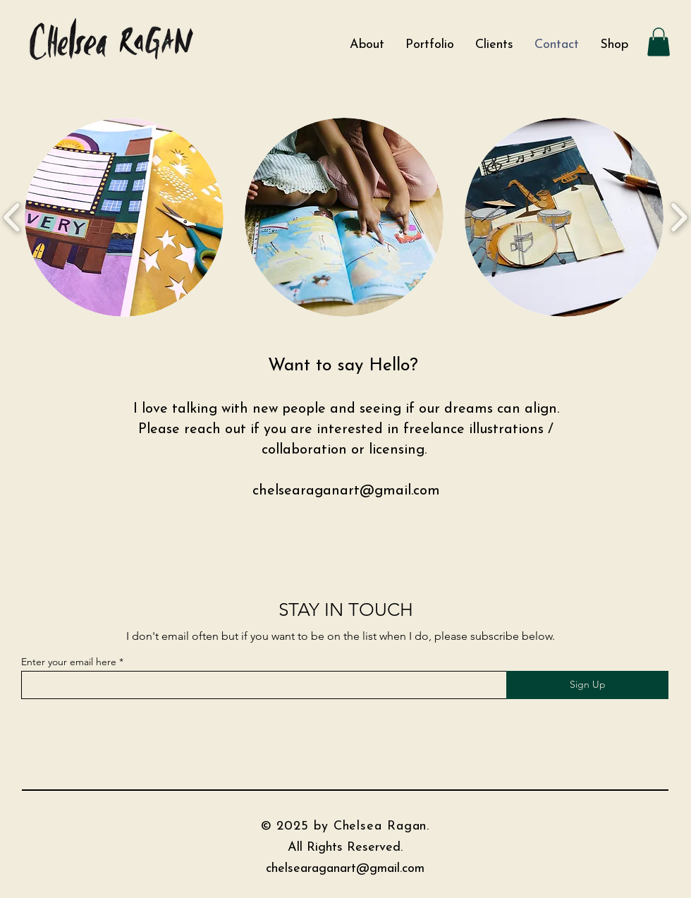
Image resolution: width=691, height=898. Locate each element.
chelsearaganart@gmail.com (346, 491)
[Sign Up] (587, 685)
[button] (659, 42)
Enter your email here (68, 662)
